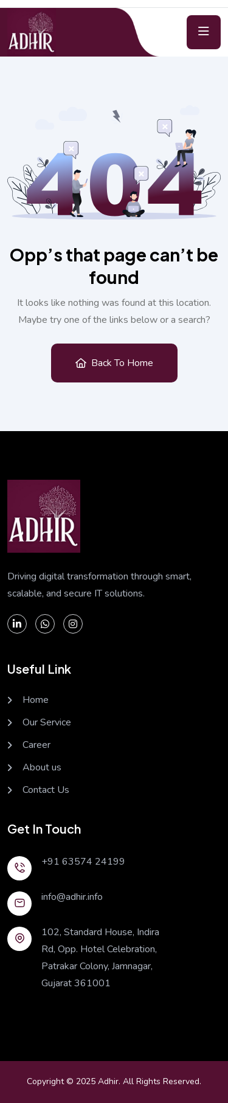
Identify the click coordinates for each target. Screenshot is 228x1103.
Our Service (46, 722)
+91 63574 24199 (83, 861)
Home (35, 700)
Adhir (108, 1081)
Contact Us (45, 790)
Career (36, 745)
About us (41, 767)
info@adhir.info (72, 897)
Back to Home (114, 363)
